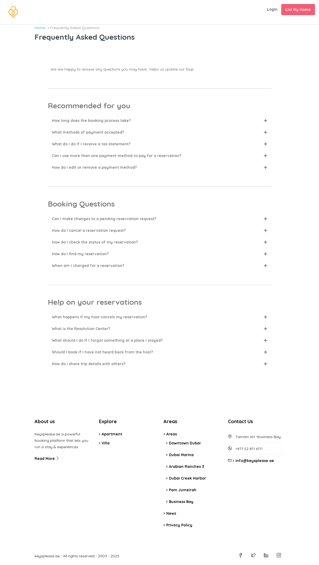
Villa (106, 443)
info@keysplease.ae (254, 460)
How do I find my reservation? (80, 253)
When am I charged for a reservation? (88, 265)
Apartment (112, 434)
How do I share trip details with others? (88, 363)
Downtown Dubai (185, 443)
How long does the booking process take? (91, 120)
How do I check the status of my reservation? (95, 242)
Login (272, 9)
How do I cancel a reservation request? (89, 230)
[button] (159, 120)
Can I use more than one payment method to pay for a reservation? (116, 155)
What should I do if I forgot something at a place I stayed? (107, 340)
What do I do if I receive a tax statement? (91, 144)
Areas (171, 434)
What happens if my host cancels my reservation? (99, 317)
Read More (47, 458)
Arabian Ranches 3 (186, 466)
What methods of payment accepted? (88, 132)
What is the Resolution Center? (81, 328)
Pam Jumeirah (182, 490)
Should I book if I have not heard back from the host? (102, 352)
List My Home (298, 9)
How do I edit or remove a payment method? (94, 167)
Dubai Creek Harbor (187, 478)
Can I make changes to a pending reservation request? (104, 218)
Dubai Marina (181, 454)
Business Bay (181, 501)
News (171, 513)
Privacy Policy (179, 525)
